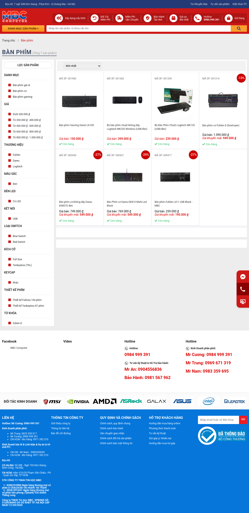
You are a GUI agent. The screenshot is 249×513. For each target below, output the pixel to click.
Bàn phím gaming (22, 96)
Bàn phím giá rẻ (21, 85)
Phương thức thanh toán (162, 428)
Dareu (16, 160)
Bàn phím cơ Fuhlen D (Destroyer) (220, 125)
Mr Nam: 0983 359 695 (207, 371)
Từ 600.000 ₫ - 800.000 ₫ (26, 131)
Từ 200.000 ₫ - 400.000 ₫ (26, 120)
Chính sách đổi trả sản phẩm (116, 438)
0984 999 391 (137, 354)
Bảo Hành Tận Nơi (159, 18)
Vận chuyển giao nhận (112, 433)
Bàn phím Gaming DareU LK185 (76, 125)
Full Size (17, 259)
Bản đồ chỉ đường (61, 433)
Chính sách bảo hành (111, 428)
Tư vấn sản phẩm (219, 4)
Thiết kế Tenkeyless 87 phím (28, 305)
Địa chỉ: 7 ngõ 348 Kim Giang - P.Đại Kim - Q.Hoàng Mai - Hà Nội (40, 4)
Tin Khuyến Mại (198, 4)
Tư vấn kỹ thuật (157, 433)
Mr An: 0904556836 (143, 369)
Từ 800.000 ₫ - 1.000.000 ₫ (28, 137)
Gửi (243, 419)
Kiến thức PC (240, 4)
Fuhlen (16, 154)
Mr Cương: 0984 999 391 (209, 354)
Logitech (17, 166)
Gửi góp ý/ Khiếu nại (160, 438)
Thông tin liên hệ (60, 428)
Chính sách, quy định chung (115, 423)
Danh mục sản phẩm (23, 28)
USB (15, 218)
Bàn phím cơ (20, 91)
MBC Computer (18, 347)
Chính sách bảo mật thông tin (116, 443)
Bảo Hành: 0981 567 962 (147, 377)
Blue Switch (19, 236)
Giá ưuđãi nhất (183, 18)
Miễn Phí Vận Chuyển (131, 18)
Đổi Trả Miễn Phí (105, 18)
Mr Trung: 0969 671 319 (208, 362)
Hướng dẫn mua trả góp (162, 443)
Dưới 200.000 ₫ (21, 114)
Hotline (212, 18)
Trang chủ (8, 40)
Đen (15, 183)
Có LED (17, 201)
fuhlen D (17, 323)
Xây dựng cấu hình (75, 18)
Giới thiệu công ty (60, 423)
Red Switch (19, 242)
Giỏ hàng (239, 18)
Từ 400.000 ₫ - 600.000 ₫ (26, 125)
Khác (15, 282)
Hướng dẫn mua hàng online (164, 423)
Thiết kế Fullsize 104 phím (27, 300)
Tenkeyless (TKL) (22, 265)
